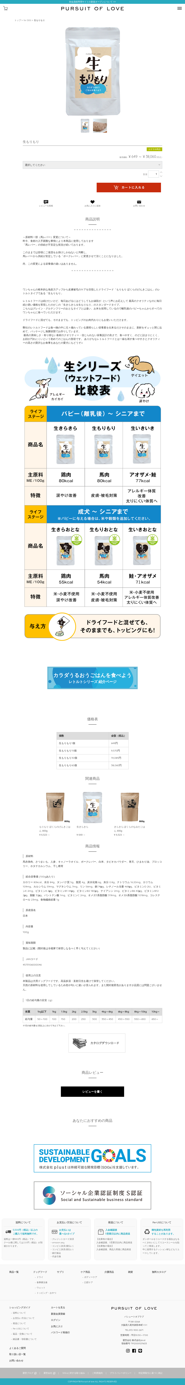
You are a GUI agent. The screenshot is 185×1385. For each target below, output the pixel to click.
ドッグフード (40, 1271)
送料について (19, 1312)
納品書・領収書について (25, 1339)
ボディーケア (90, 1277)
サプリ (60, 1271)
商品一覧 (14, 1271)
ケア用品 (85, 1271)
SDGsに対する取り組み (73, 1373)
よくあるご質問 (17, 1348)
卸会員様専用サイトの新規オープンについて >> (92, 2)
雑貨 (130, 1271)
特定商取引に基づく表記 (150, 1373)
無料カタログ (159, 1271)
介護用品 (109, 1271)
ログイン (55, 1319)
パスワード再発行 (60, 1332)
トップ (17, 20)
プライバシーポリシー (121, 1373)
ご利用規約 (97, 1373)
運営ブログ (28, 1373)
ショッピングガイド (19, 1307)
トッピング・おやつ (46, 1292)
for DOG (27, 20)
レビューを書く (92, 1091)
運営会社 (48, 1373)
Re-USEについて (21, 1328)
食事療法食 (42, 1282)
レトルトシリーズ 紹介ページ (92, 678)
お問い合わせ (16, 1360)
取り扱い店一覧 (17, 1354)
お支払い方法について (24, 1318)
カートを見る (58, 1307)
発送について (19, 1323)
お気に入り (57, 1326)
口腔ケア (88, 1282)
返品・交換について (22, 1333)
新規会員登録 (58, 1313)
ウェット (41, 1287)
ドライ (40, 1277)
